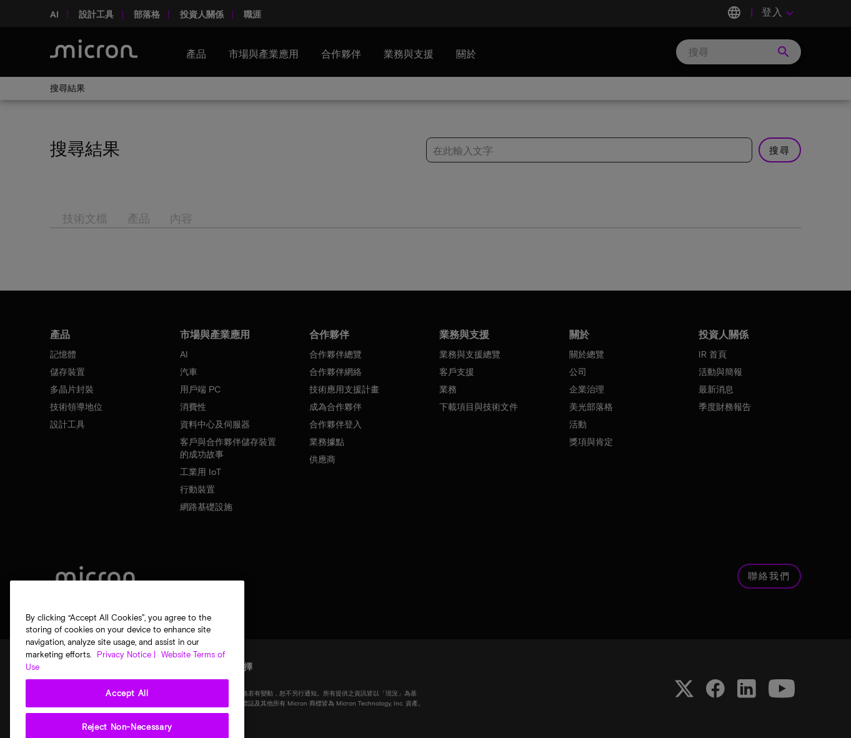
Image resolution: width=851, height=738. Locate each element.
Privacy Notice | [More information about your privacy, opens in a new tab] (126, 688)
